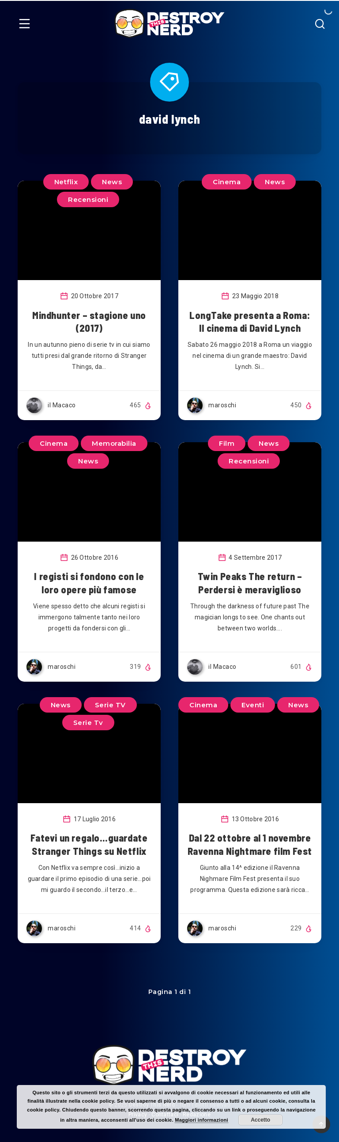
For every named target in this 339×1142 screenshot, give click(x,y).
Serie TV (110, 705)
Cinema (227, 182)
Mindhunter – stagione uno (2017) (89, 321)
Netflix (66, 182)
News (275, 182)
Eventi (252, 705)
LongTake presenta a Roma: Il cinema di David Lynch (249, 321)
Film (226, 443)
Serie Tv (88, 722)
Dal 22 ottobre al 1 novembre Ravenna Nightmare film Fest (250, 844)
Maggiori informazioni (201, 1120)
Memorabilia (114, 443)
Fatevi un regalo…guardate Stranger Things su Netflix (88, 844)
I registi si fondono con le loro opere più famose (89, 582)
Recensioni (88, 199)
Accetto (260, 1120)
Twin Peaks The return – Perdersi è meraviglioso (250, 582)
